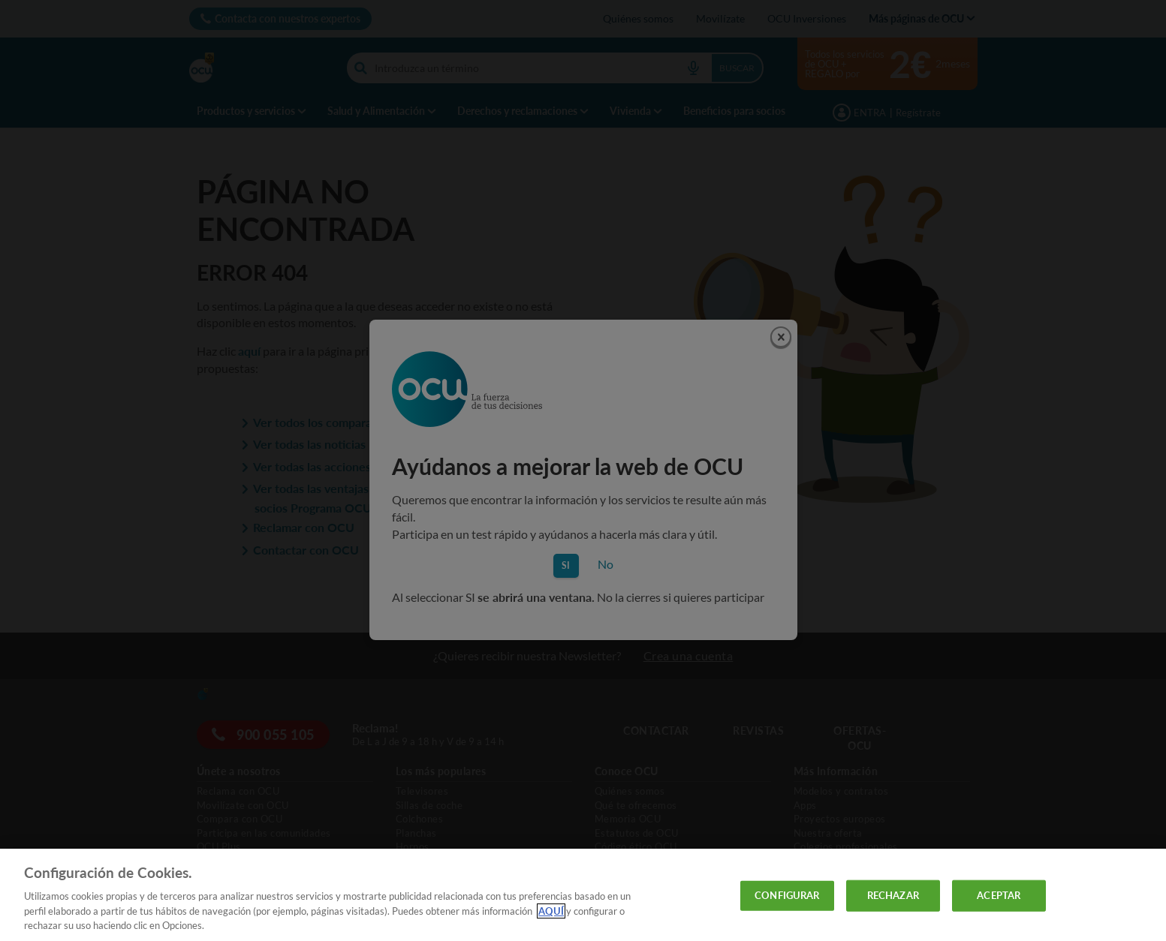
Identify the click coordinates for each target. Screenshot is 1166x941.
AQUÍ (551, 911)
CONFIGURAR (787, 895)
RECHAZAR (893, 895)
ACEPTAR (998, 895)
